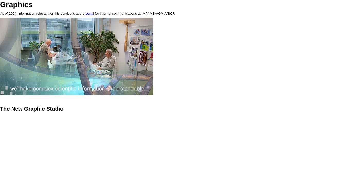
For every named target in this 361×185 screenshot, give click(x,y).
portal (89, 13)
